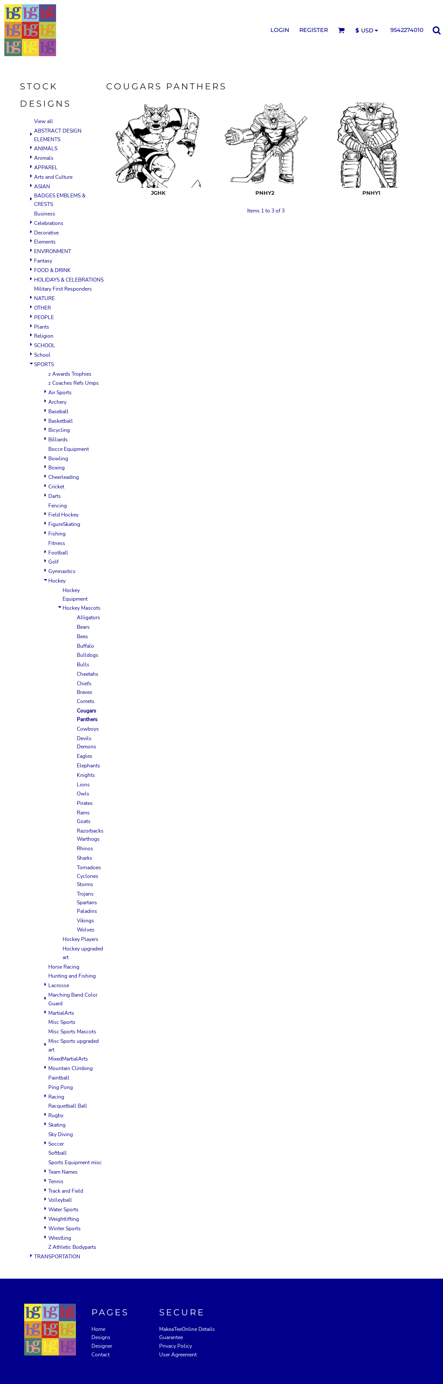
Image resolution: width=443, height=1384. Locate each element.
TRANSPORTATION (57, 1256)
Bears (83, 627)
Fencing (57, 505)
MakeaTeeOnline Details (187, 1329)
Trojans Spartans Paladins (87, 902)
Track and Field (65, 1191)
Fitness (56, 543)
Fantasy (43, 260)
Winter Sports (64, 1228)
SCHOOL (44, 345)
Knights (86, 775)
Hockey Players (80, 939)
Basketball (60, 421)
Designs (100, 1337)
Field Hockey (63, 514)
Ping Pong (60, 1087)
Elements (45, 241)
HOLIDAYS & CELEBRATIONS (69, 279)
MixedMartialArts (68, 1058)
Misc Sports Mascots (72, 1031)
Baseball (58, 411)
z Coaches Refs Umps (73, 383)
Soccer (56, 1143)
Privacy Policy (175, 1346)
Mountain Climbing (70, 1068)
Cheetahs (87, 674)
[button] (341, 30)
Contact (100, 1354)
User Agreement (178, 1354)
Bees (82, 636)
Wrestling (59, 1238)
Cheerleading (63, 477)
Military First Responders (63, 288)
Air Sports (60, 392)
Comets (85, 701)
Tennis (55, 1181)
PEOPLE (44, 317)
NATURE (44, 298)
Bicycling (59, 430)
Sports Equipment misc (75, 1162)
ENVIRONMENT (52, 251)
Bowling (58, 458)
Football (58, 552)
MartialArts (61, 1013)
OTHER (42, 307)
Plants (41, 326)
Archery (57, 402)
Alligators (88, 617)
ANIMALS (45, 148)
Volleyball (60, 1200)
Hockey (57, 580)
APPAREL (46, 167)
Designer (101, 1346)
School (42, 355)
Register (313, 29)
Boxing (56, 467)
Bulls (83, 664)
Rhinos (85, 848)
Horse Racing (63, 966)
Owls (83, 793)
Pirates (85, 803)
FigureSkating (64, 524)
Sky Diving (60, 1134)
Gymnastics (61, 571)
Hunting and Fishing (72, 975)
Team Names (63, 1172)
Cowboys (88, 728)
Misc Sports (61, 1022)
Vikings (85, 920)
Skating (57, 1124)
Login (279, 29)
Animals (43, 158)
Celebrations (48, 223)
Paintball (58, 1077)
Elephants (88, 765)
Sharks (84, 858)
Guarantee (171, 1337)
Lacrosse (58, 985)
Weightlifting (63, 1219)
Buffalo (85, 646)
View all (43, 121)
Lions (83, 784)
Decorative (46, 232)
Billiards (58, 439)
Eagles (84, 756)
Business (44, 213)
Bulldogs (87, 655)
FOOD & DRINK (52, 270)
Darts (54, 496)
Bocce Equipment (68, 449)
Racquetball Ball (67, 1105)
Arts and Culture (53, 177)
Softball (57, 1153)
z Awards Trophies (69, 374)
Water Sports (63, 1209)
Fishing (57, 533)
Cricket (56, 486)
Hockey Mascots (82, 608)
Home (98, 1329)
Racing (56, 1096)
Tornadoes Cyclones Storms (89, 876)
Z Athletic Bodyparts (72, 1247)
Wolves (85, 929)
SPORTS (44, 364)
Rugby (55, 1115)
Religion (43, 336)
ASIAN (42, 186)
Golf (53, 561)
